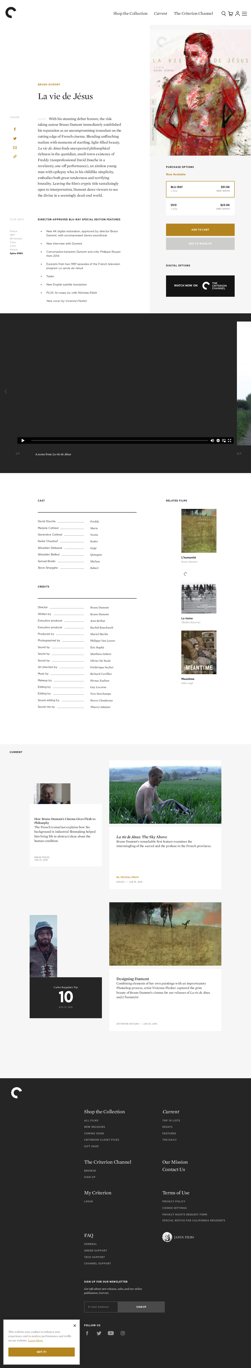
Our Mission (175, 1155)
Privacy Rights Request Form (184, 1207)
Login (88, 1194)
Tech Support (94, 1250)
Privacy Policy (173, 1194)
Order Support (95, 1243)
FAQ (88, 1228)
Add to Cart (200, 229)
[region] (41, 1342)
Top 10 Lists (171, 1113)
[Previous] (6, 391)
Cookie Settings (174, 1201)
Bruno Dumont (49, 84)
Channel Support (97, 1256)
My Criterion (97, 1185)
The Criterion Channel (184, 13)
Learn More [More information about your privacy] (35, 1340)
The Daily (169, 1133)
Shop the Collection (121, 13)
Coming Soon (94, 1126)
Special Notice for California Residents (193, 1213)
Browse (90, 1163)
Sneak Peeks (41, 968)
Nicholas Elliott (129, 999)
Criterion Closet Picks (101, 1133)
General (90, 1237)
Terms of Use (176, 1185)
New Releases (94, 1120)
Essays (120, 1004)
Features (169, 1126)
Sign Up (90, 1170)
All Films (91, 1113)
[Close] (74, 1325)
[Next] (244, 391)
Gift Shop (91, 1139)
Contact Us (173, 1162)
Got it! (42, 1351)
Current (151, 13)
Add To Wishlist (200, 242)
